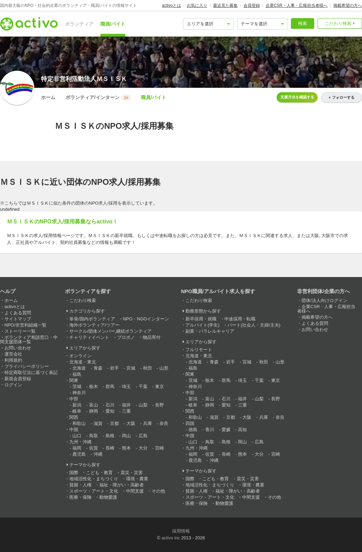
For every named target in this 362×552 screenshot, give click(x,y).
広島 (143, 435)
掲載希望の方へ (347, 5)
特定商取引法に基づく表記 (31, 372)
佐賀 (93, 448)
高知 (242, 429)
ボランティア (79, 24)
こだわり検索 (338, 23)
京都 (114, 423)
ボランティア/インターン (98, 98)
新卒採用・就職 (201, 318)
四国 (189, 423)
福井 (126, 405)
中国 (73, 429)
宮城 (130, 368)
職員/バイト (113, 24)
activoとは (171, 5)
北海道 (79, 368)
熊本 (126, 448)
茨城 (76, 386)
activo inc (171, 537)
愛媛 (226, 429)
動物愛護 (108, 497)
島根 (110, 435)
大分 (143, 448)
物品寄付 (152, 337)
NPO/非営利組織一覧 (25, 325)
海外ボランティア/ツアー (94, 325)
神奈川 (79, 392)
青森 (98, 368)
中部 (73, 398)
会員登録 (251, 5)
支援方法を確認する (297, 97)
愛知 (110, 411)
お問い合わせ (17, 347)
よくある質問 (17, 312)
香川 (209, 429)
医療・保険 (80, 497)
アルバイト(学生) (202, 325)
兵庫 (147, 423)
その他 (158, 491)
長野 (159, 405)
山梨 (143, 405)
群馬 (110, 386)
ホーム (48, 97)
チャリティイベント (89, 337)
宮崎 (159, 448)
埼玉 (126, 386)
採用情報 (181, 531)
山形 (163, 368)
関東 (73, 380)
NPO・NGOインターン (146, 318)
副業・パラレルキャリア (209, 331)
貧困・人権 (80, 484)
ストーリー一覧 (20, 331)
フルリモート (198, 349)
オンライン (80, 355)
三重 (126, 411)
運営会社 (13, 354)
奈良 (163, 423)
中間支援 (135, 491)
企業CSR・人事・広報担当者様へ (297, 5)
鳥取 (93, 435)
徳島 (193, 429)
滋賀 (98, 423)
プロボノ (126, 337)
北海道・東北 (82, 361)
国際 (73, 472)
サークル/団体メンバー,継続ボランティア (110, 331)
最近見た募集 (225, 5)
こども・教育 (99, 472)
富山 (93, 405)
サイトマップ (17, 318)
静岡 (93, 411)
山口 (76, 435)
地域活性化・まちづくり (93, 478)
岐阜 (76, 411)
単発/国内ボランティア (92, 318)
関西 (73, 417)
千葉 (143, 386)
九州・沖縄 (80, 441)
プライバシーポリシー (26, 366)
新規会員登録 (17, 378)
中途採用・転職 (239, 318)
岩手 (114, 368)
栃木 (93, 386)
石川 (110, 405)
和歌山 (79, 423)
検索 (302, 23)
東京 (159, 386)
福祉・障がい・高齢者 (121, 484)
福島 (76, 374)
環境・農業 (137, 478)
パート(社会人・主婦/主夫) (253, 325)
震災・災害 (132, 472)
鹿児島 (79, 454)
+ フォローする (341, 97)
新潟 (76, 405)
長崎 (110, 448)
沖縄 (98, 454)
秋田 (147, 368)
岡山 (126, 435)
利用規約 (13, 360)
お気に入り (197, 5)
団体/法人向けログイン (324, 300)
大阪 (130, 423)
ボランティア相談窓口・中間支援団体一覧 (29, 339)
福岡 (76, 448)
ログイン (13, 384)
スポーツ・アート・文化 (93, 491)
